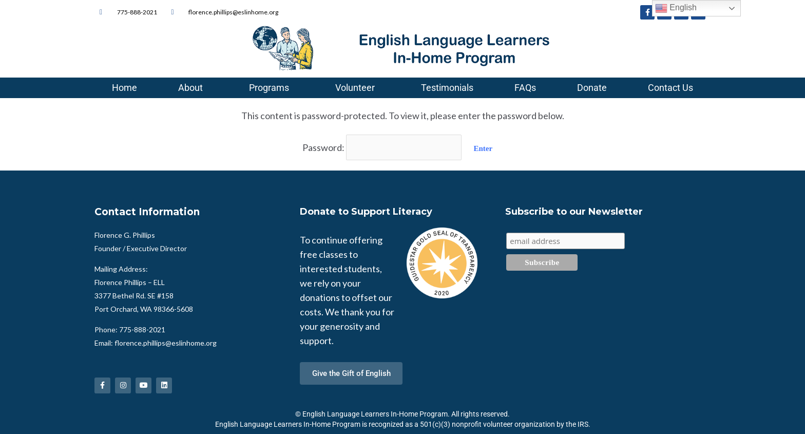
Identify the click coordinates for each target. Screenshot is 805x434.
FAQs (525, 87)
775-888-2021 (142, 328)
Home (124, 87)
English (676, 8)
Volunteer (357, 87)
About (193, 87)
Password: (382, 147)
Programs (271, 87)
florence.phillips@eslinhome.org (165, 341)
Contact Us (670, 87)
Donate (592, 87)
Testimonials (447, 87)
